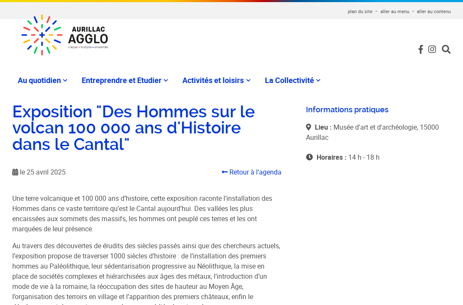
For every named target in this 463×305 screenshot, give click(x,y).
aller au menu (394, 11)
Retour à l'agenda (251, 172)
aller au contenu (434, 11)
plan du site (360, 11)
